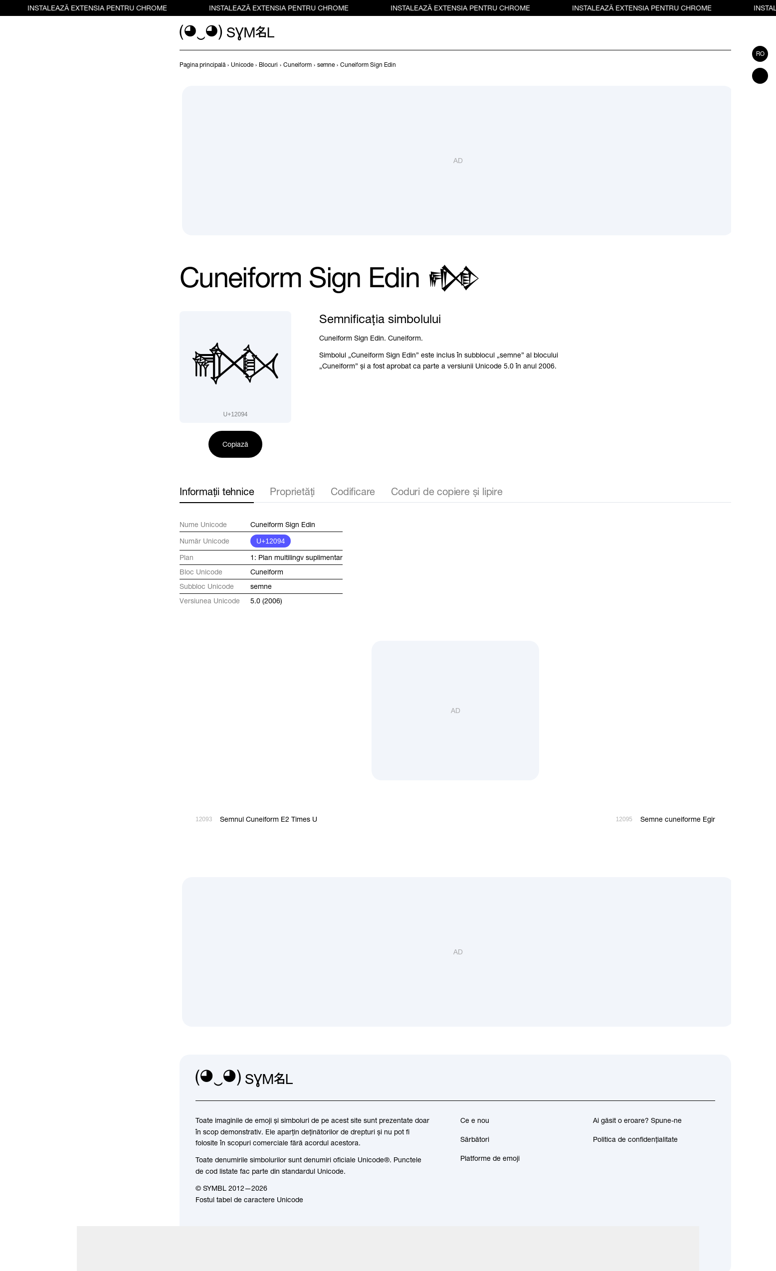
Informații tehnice (217, 491)
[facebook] (707, 1079)
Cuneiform (266, 572)
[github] (685, 1079)
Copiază (235, 444)
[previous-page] (202, 64)
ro (760, 53)
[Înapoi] (707, 65)
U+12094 (270, 541)
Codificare (353, 491)
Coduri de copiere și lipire (447, 491)
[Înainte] (725, 65)
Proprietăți (292, 491)
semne (261, 586)
